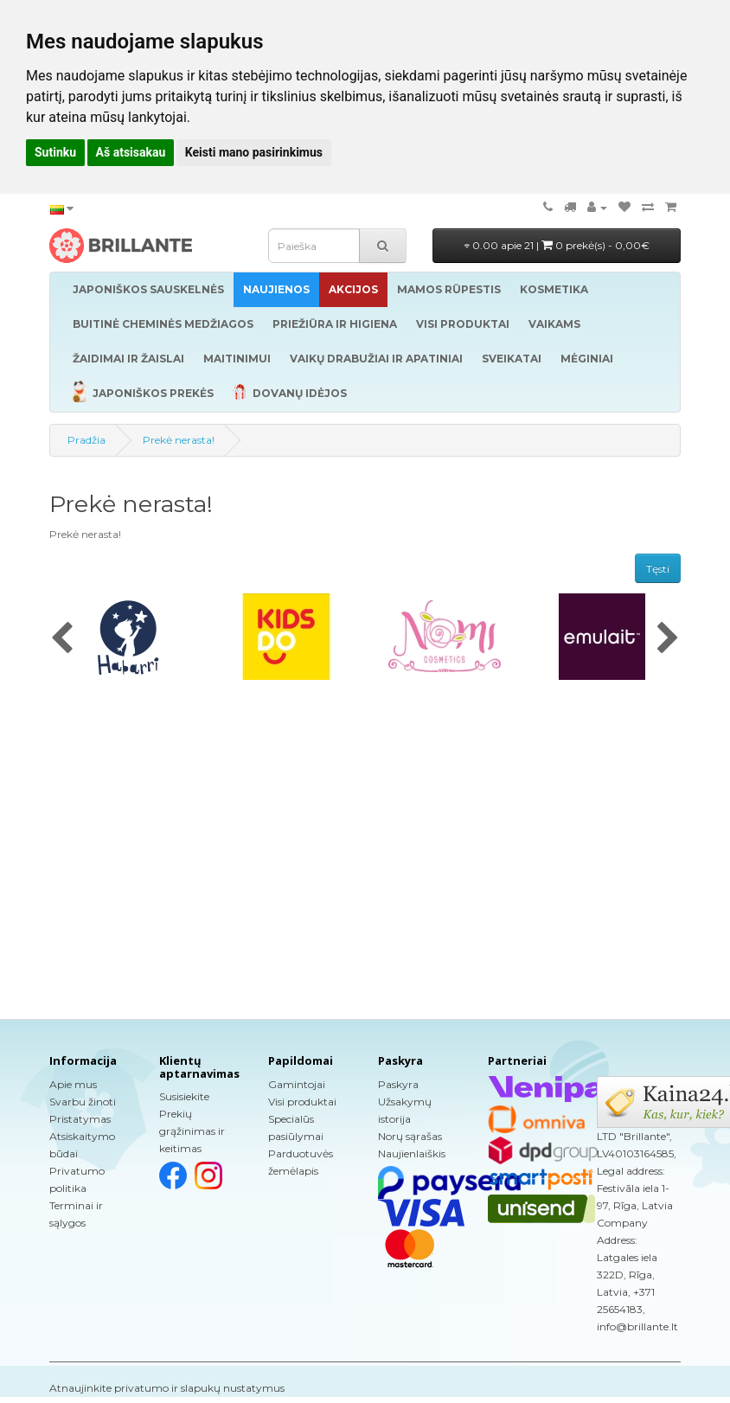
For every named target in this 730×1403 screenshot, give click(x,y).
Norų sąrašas (410, 1136)
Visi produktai (302, 1101)
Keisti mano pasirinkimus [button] (254, 152)
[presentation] (61, 639)
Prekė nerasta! (179, 439)
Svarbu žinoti (82, 1101)
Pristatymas (80, 1118)
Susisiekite (184, 1096)
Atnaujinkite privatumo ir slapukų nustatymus (167, 1387)
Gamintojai (296, 1084)
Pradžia (86, 439)
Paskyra (398, 1084)
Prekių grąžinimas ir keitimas (192, 1131)
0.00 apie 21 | (557, 245)
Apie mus (73, 1084)
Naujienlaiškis (411, 1153)
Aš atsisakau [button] (131, 152)
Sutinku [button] (55, 152)
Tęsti (657, 568)
